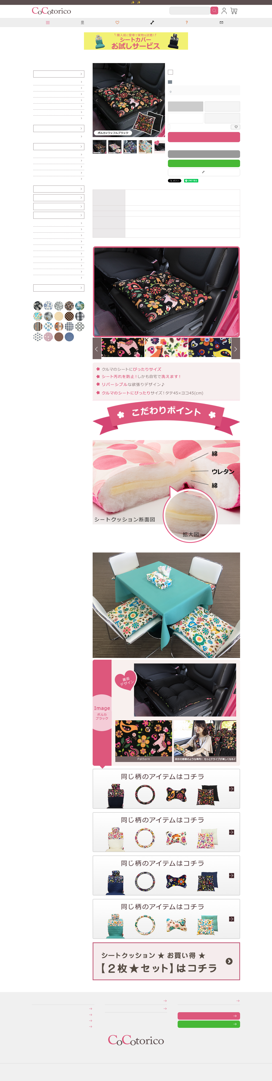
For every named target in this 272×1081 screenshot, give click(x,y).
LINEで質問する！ (204, 163)
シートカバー (35, 74)
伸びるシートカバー (35, 112)
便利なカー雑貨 (35, 229)
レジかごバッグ (35, 260)
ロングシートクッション (36, 161)
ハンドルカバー (35, 128)
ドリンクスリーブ (35, 266)
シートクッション (36, 54)
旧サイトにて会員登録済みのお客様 (35, 1026)
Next (160, 100)
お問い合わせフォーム (180, 1016)
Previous (96, 100)
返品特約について (168, 147)
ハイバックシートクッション (36, 167)
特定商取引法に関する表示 (106, 1001)
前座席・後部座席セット (36, 106)
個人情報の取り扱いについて (106, 1008)
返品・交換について (34, 1020)
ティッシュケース (35, 241)
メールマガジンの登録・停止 (179, 1001)
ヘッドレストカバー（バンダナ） (36, 189)
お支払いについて (34, 1008)
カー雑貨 (35, 215)
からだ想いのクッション (36, 179)
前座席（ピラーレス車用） (36, 88)
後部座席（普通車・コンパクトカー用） (36, 100)
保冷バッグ (35, 254)
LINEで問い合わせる (180, 1024)
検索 (214, 10)
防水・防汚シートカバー (36, 118)
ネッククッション (35, 173)
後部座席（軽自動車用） (36, 94)
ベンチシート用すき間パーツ (36, 206)
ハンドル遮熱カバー (35, 235)
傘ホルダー (35, 223)
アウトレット (35, 288)
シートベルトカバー (35, 197)
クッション (34, 54)
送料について (34, 1014)
